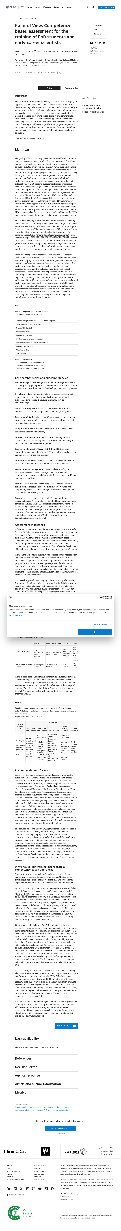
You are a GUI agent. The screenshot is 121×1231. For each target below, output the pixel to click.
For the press (39, 1174)
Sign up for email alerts (60, 1128)
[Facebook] (52, 1189)
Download (96, 25)
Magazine (47, 7)
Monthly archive (40, 1171)
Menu (22, 7)
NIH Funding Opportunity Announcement (50, 235)
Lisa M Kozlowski (63, 51)
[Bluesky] (9, 1189)
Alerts (93, 7)
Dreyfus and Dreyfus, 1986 (34, 589)
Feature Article (30, 18)
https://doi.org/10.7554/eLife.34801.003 (29, 637)
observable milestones (34, 1110)
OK (95, 632)
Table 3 (27, 693)
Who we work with (14, 1171)
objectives (19, 882)
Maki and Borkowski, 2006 (64, 212)
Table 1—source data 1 (53, 515)
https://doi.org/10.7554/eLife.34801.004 (29, 717)
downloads (97, 51)
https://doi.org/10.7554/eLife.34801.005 (29, 365)
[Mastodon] (27, 1189)
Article (49, 88)
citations (94, 54)
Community (59, 7)
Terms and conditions (15, 1180)
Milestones (32, 555)
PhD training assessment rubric (56, 1110)
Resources (38, 1177)
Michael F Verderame (24, 51)
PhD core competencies (37, 1107)
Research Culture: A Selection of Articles (91, 107)
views (95, 48)
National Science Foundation (38, 195)
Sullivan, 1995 (22, 894)
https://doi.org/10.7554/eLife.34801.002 (29, 314)
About (69, 7)
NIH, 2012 (45, 203)
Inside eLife (38, 1168)
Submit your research (106, 7)
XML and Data (39, 1180)
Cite (93, 29)
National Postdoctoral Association (36, 226)
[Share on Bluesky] (91, 42)
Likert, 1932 (21, 532)
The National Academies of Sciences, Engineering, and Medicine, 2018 (46, 973)
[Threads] (46, 1189)
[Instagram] (33, 1189)
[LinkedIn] (15, 1189)
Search (87, 7)
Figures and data (71, 88)
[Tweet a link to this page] (95, 42)
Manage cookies (100, 624)
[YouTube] (40, 1189)
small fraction (27, 206)
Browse (38, 7)
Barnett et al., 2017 (43, 192)
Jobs (8, 1168)
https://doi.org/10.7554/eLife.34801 (42, 73)
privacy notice (15, 615)
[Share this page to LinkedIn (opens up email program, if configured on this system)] (100, 42)
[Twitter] (21, 1189)
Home (29, 7)
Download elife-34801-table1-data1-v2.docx (30, 368)
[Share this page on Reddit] (104, 42)
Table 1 (45, 297)
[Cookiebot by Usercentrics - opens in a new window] (101, 597)
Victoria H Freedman (46, 51)
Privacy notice (60, 1134)
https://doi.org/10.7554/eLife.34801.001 (30, 138)
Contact (10, 1177)
